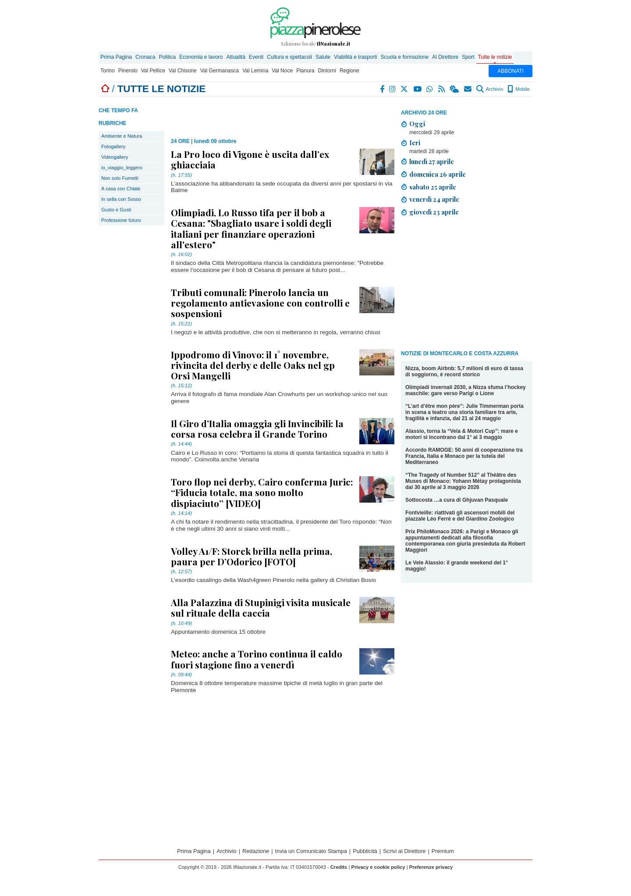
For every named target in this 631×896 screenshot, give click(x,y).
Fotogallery (113, 146)
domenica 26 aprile (437, 174)
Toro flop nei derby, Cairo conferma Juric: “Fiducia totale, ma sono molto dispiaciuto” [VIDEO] (262, 492)
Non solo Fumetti (119, 178)
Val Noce (282, 71)
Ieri (414, 142)
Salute (323, 57)
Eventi (256, 57)
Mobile (518, 89)
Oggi (417, 123)
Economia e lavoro (201, 57)
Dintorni (327, 71)
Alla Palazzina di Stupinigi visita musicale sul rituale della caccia (261, 607)
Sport (468, 57)
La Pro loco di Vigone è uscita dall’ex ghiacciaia (250, 159)
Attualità (235, 57)
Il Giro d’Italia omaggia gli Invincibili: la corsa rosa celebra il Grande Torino (257, 428)
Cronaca (145, 57)
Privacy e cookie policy (378, 867)
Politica (167, 57)
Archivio (489, 89)
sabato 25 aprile (432, 186)
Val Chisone (183, 71)
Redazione (255, 851)
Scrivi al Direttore (404, 851)
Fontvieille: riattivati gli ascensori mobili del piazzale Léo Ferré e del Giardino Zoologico (459, 516)
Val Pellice (153, 71)
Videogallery (114, 157)
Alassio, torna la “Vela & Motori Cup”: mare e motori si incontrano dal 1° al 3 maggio (461, 434)
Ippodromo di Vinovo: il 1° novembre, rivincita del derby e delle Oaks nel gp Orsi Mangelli (253, 365)
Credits (338, 867)
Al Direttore (445, 57)
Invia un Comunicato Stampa (311, 851)
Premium (443, 851)
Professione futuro (121, 220)
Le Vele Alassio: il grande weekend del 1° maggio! (456, 566)
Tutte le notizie (495, 57)
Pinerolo (128, 71)
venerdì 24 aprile (434, 199)
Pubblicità (365, 851)
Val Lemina (255, 71)
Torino (107, 71)
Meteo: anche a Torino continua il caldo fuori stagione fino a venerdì (256, 658)
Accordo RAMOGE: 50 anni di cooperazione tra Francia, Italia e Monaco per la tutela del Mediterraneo (464, 456)
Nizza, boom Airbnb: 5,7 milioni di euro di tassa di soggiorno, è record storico (464, 371)
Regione (349, 71)
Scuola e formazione (404, 57)
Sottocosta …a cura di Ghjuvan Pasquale (456, 500)
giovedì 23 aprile (434, 211)
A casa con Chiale (121, 188)
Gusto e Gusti (116, 209)
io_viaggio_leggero (121, 167)
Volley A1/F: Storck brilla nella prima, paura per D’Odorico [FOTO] (251, 556)
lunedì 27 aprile (431, 161)
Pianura (305, 71)
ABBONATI (510, 71)
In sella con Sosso (121, 199)
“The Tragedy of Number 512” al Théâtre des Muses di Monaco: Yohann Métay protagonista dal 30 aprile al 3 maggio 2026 (463, 481)
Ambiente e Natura (121, 136)
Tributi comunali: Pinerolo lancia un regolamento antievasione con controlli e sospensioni (260, 302)
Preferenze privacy (431, 867)
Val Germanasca (219, 71)
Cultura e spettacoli (289, 57)
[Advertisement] (466, 284)
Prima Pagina (116, 57)
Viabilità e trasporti (355, 57)
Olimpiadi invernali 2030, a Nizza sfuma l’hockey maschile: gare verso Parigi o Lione (465, 390)
